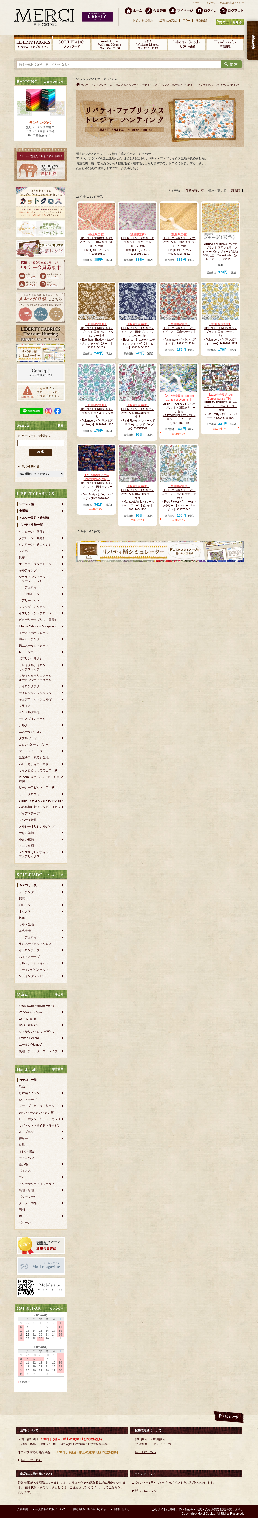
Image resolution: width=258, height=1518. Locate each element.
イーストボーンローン (34, 633)
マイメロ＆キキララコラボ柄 (38, 770)
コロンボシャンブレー (34, 744)
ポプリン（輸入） (31, 658)
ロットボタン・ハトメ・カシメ (40, 1119)
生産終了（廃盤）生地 (34, 757)
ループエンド (28, 1132)
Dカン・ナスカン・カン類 (36, 1112)
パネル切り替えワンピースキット (41, 807)
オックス (25, 911)
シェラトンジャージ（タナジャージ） (32, 579)
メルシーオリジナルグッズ (37, 826)
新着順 (235, 190)
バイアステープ (29, 813)
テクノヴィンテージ (32, 718)
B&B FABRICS (28, 1025)
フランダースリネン (32, 607)
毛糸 (22, 1086)
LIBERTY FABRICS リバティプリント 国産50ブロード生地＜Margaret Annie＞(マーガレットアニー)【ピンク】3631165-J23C (137, 497)
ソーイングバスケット (34, 969)
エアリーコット (29, 600)
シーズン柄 (26, 504)
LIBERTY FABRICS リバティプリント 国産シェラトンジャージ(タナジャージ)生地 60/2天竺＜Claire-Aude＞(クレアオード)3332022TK (220, 251)
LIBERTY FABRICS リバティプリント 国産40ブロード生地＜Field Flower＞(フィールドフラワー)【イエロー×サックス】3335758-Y (179, 497)
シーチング (26, 892)
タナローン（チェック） (35, 544)
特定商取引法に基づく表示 (89, 1509)
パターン (25, 1222)
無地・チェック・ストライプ (38, 1051)
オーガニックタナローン (35, 564)
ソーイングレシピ (31, 976)
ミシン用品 (26, 1151)
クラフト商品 (28, 1203)
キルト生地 (26, 924)
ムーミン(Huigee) (30, 1044)
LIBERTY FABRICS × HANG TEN (41, 800)
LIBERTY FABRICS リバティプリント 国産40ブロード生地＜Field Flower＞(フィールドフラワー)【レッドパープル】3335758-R (137, 416)
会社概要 (22, 1509)
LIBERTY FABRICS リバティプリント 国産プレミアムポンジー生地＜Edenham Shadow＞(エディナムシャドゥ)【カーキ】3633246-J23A (96, 335)
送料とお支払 (168, 20)
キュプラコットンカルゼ (35, 699)
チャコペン (26, 1158)
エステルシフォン (31, 731)
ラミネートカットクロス (35, 943)
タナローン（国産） (32, 531)
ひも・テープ (28, 1099)
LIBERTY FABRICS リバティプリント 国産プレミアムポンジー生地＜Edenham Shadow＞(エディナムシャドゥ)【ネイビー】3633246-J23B (137, 335)
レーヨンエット (29, 652)
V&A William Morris (31, 1012)
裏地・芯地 (26, 1190)
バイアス (25, 1170)
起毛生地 (25, 931)
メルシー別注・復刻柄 (34, 518)
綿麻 (22, 898)
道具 (22, 1144)
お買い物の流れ (143, 20)
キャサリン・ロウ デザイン (37, 1031)
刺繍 (22, 1209)
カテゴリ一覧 (28, 885)
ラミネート (26, 551)
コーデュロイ (28, 587)
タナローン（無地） (32, 538)
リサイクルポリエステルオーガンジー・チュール (35, 678)
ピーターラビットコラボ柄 (37, 787)
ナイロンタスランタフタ (35, 693)
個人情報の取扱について (50, 1509)
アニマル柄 (26, 845)
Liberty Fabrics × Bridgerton (37, 626)
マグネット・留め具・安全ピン (40, 1125)
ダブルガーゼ (28, 738)
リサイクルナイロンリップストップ (32, 667)
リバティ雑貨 (28, 820)
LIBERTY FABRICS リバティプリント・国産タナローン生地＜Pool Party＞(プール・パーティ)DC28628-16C (96, 486)
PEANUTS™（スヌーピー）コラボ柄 (41, 779)
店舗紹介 (202, 20)
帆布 (22, 557)
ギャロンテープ (29, 950)
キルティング (28, 570)
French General (29, 1038)
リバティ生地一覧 (31, 524)
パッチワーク (28, 1196)
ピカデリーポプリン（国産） (38, 619)
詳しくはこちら (31, 1460)
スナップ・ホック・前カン (37, 1106)
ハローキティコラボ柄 (34, 764)
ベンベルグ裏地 (29, 712)
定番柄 (23, 511)
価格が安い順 (195, 190)
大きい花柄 (26, 833)
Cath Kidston (27, 1018)
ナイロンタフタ (29, 686)
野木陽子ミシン (29, 1093)
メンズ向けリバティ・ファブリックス (34, 854)
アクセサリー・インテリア (37, 1183)
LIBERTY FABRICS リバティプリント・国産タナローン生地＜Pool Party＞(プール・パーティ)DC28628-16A (220, 406)
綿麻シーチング (29, 639)
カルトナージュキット (34, 963)
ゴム (22, 1177)
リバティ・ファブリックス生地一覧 (159, 84)
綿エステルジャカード (34, 645)
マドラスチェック (31, 751)
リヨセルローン (29, 594)
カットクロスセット (32, 794)
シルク (23, 725)
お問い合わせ (121, 1509)
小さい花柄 (26, 839)
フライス (25, 705)
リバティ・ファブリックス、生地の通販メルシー (108, 84)
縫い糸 (23, 1164)
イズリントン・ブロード (35, 613)
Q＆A (186, 20)
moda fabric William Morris (36, 1005)
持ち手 (23, 1138)
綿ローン (25, 905)
